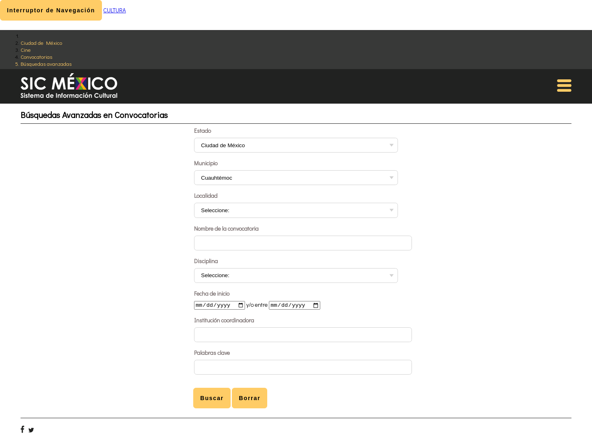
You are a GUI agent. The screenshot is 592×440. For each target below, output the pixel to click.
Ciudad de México (41, 42)
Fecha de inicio (211, 293)
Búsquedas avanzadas (46, 63)
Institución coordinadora (224, 321)
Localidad (205, 195)
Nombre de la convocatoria (226, 228)
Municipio (205, 163)
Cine (26, 49)
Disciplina (206, 261)
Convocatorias (36, 56)
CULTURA (114, 10)
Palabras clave (212, 353)
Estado (202, 130)
